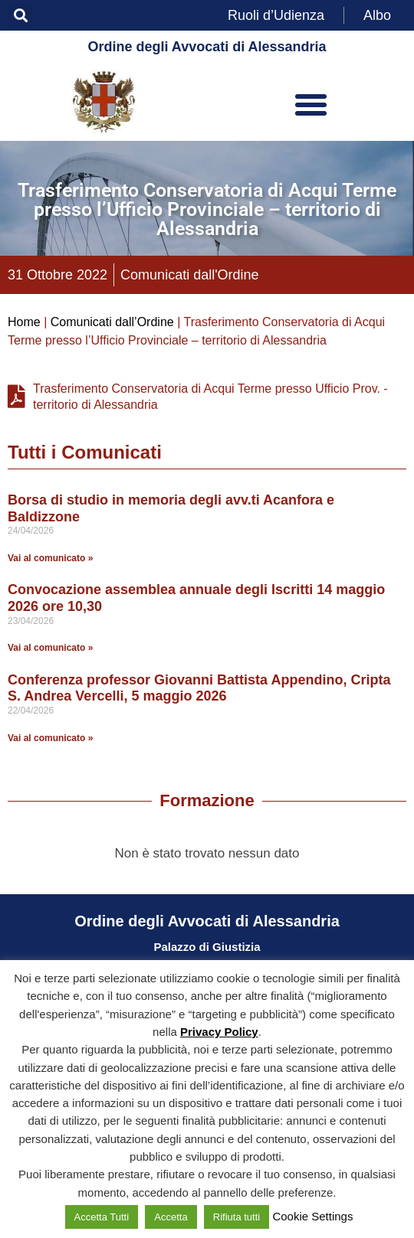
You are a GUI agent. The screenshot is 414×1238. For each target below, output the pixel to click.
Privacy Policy (219, 1031)
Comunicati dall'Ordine (189, 275)
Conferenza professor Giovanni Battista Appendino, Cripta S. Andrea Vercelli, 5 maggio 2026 (199, 688)
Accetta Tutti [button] (102, 1217)
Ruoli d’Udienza (276, 15)
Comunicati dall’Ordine (112, 321)
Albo (377, 15)
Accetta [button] (170, 1217)
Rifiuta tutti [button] (236, 1217)
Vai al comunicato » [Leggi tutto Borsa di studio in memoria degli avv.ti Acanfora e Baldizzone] (50, 558)
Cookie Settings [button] (312, 1216)
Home (24, 321)
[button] (20, 15)
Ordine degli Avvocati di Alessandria (206, 46)
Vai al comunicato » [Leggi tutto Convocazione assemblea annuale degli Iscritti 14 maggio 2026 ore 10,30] (50, 647)
